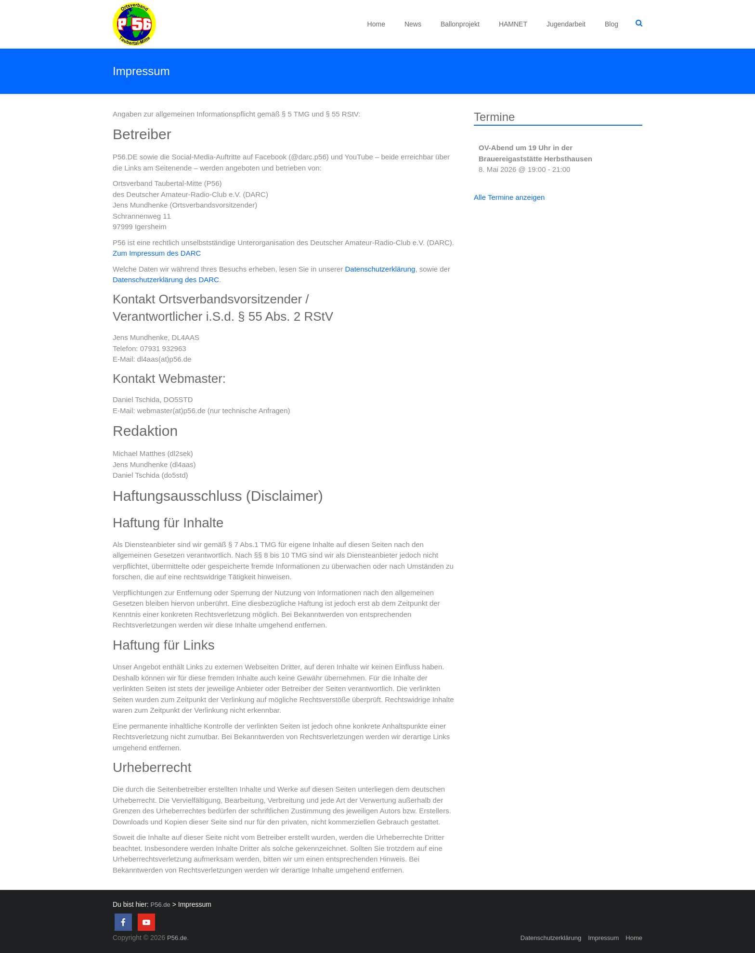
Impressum (603, 937)
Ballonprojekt (460, 24)
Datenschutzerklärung (380, 269)
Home (376, 24)
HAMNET (513, 24)
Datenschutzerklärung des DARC (166, 279)
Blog (611, 24)
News (412, 24)
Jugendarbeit (566, 24)
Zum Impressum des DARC (157, 253)
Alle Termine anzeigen (509, 197)
